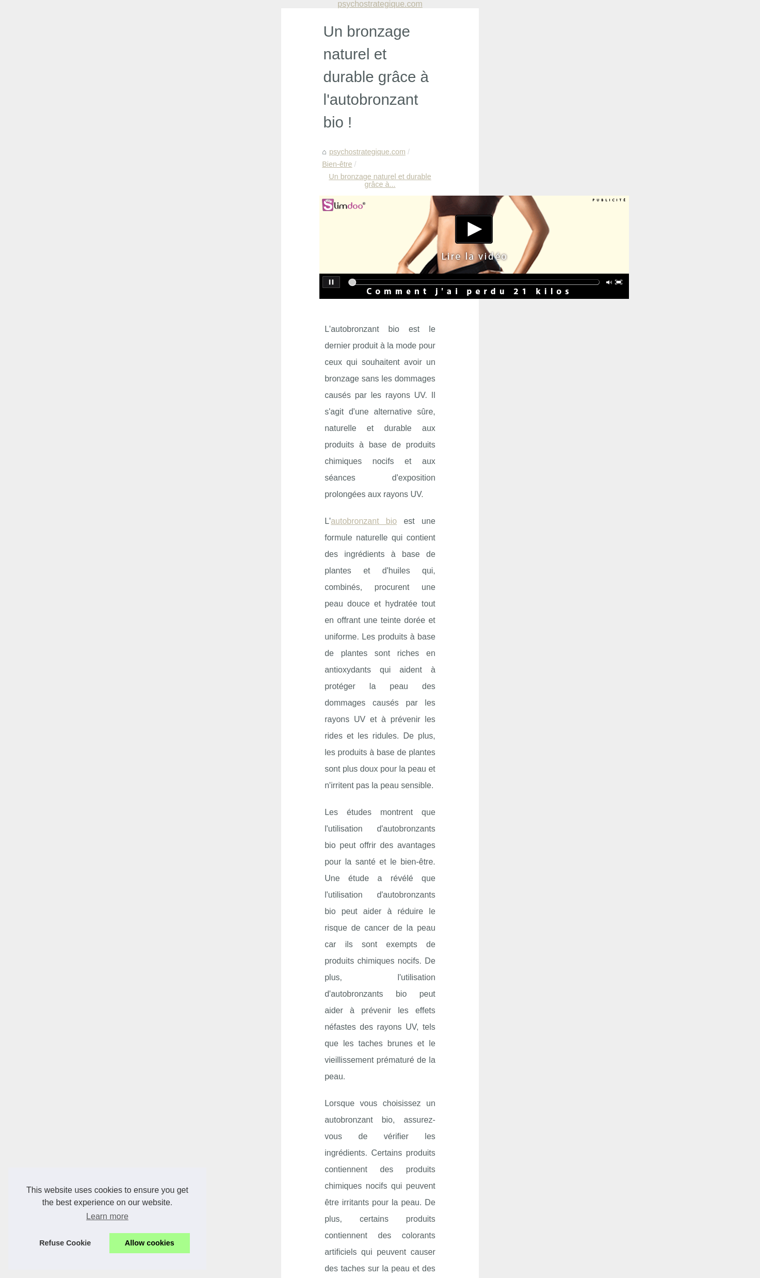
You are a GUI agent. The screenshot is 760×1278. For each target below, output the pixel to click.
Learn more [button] (107, 1216)
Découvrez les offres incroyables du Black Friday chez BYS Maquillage (257, 1077)
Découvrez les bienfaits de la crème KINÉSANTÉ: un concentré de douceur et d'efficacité (286, 1181)
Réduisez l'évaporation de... (593, 587)
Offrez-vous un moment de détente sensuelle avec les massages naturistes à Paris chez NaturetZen (285, 1142)
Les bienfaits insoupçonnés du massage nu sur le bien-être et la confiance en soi (273, 1095)
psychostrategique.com (118, 114)
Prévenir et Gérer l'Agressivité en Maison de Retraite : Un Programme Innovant (270, 1059)
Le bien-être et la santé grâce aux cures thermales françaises (442, 1004)
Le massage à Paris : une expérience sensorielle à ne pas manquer (251, 1163)
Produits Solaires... (579, 681)
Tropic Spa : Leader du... (588, 540)
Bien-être (181, 114)
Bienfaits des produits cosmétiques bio (203, 1234)
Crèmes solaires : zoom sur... (596, 492)
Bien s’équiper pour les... (588, 703)
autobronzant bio (113, 319)
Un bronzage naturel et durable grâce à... (273, 114)
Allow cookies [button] (149, 1243)
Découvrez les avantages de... (598, 726)
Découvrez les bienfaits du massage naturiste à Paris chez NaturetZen (256, 1216)
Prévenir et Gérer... (579, 424)
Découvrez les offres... (585, 446)
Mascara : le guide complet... (595, 657)
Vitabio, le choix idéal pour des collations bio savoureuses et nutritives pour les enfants (282, 1199)
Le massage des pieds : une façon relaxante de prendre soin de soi (163, 1004)
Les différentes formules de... (595, 774)
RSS (220, 1267)
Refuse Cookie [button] (65, 1243)
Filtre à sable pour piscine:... (594, 610)
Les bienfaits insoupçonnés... (596, 469)
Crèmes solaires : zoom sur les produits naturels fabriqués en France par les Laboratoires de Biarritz (292, 1116)
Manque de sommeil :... (586, 376)
